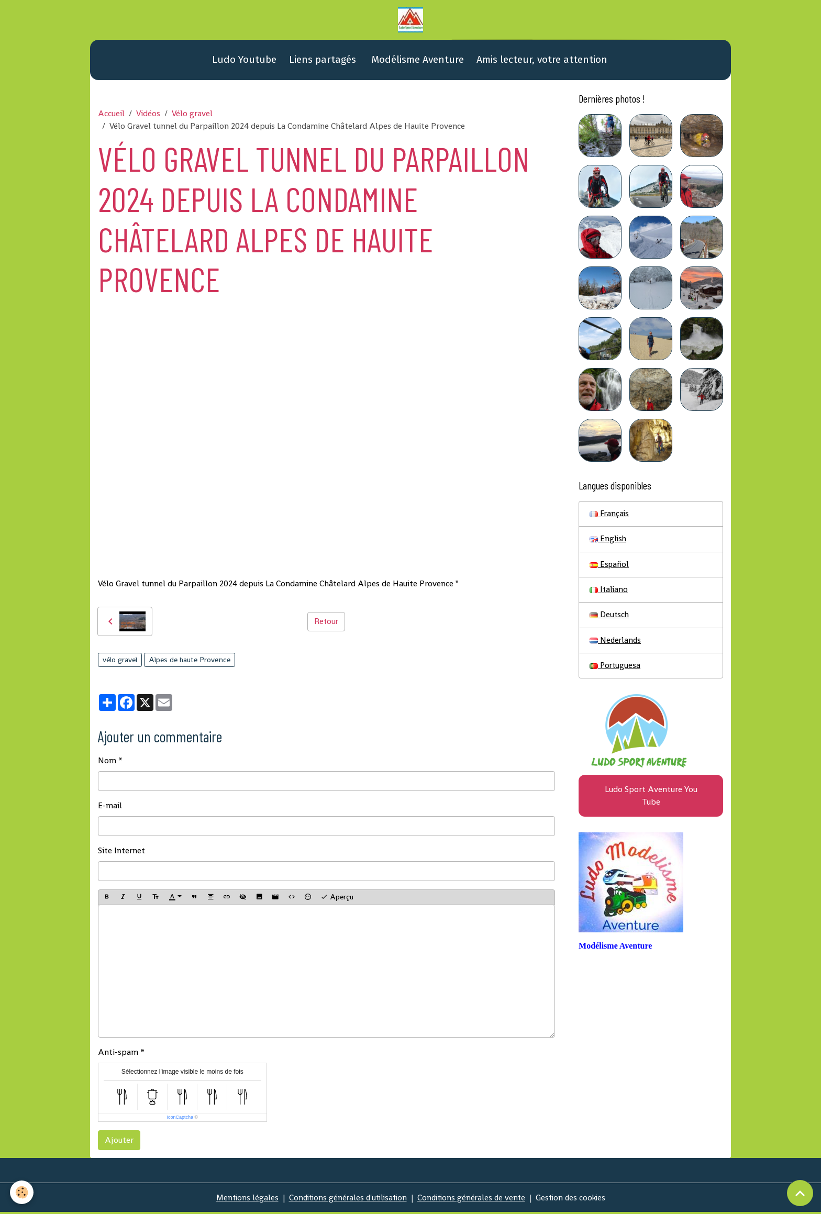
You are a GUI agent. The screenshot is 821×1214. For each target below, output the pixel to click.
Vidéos (148, 115)
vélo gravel (120, 661)
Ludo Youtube (242, 61)
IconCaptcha (180, 1118)
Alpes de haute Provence (189, 661)
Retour (326, 623)
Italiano (609, 592)
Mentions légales (241, 1199)
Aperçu (336, 899)
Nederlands (616, 644)
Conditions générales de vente (473, 1199)
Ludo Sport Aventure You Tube (651, 800)
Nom (107, 762)
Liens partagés (322, 61)
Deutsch (610, 618)
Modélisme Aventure (416, 61)
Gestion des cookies (575, 1199)
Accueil (111, 115)
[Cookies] (22, 1192)
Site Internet (121, 852)
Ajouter (119, 1141)
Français (610, 515)
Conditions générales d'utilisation (345, 1199)
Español (610, 567)
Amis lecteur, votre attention (541, 61)
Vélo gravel (192, 115)
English (608, 541)
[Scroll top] (800, 1193)
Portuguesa (616, 669)
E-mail (110, 807)
